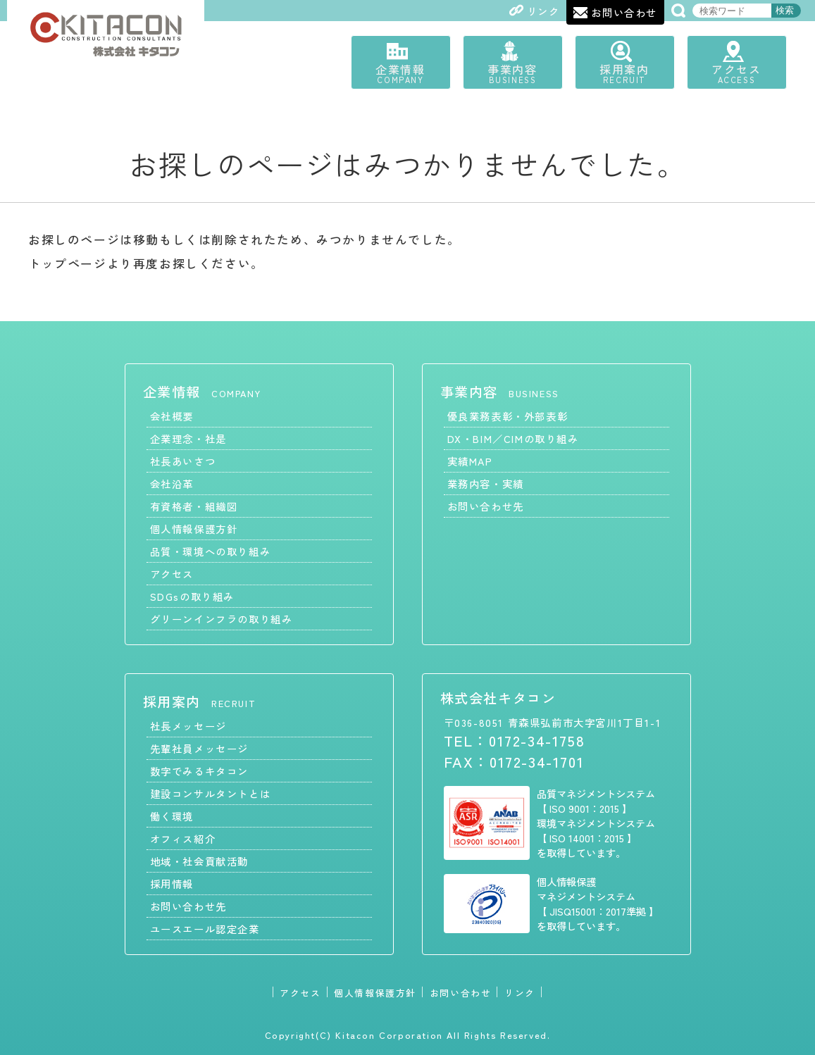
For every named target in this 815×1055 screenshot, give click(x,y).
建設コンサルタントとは (210, 792)
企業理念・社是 (188, 437)
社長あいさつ (183, 460)
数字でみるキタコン (199, 770)
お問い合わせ (461, 992)
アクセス (739, 73)
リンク (519, 992)
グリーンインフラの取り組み (221, 618)
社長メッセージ (188, 725)
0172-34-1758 (537, 739)
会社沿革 (172, 482)
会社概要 (172, 415)
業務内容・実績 (485, 482)
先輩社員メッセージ (199, 747)
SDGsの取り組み (192, 595)
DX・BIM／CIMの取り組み (513, 437)
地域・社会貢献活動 (199, 860)
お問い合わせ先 (485, 505)
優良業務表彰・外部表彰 (507, 415)
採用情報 (172, 882)
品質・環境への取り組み (210, 550)
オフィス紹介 (183, 837)
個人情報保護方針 (194, 527)
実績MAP (470, 460)
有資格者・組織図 (194, 505)
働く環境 (172, 815)
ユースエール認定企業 (205, 927)
